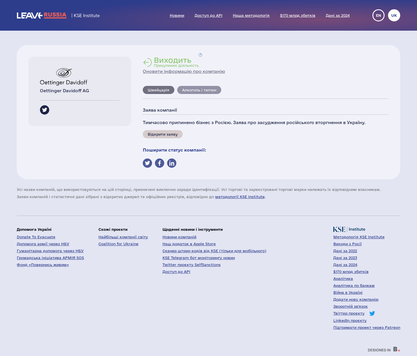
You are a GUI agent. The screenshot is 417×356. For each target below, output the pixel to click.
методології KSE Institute (240, 197)
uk (394, 15)
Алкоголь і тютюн (199, 90)
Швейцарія (158, 90)
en (378, 15)
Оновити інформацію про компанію (184, 71)
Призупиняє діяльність (176, 62)
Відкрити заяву (163, 134)
